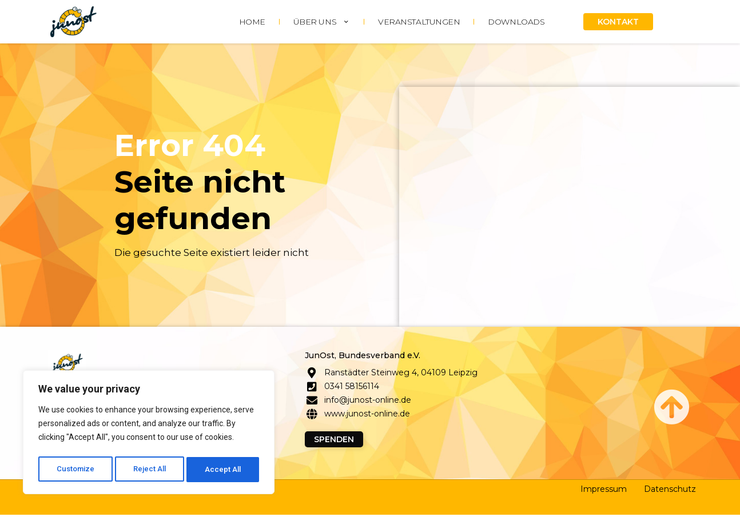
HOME (252, 22)
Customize (75, 469)
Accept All (223, 469)
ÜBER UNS (321, 21)
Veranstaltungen (419, 22)
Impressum (603, 491)
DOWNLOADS (516, 22)
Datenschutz (670, 491)
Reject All (150, 469)
